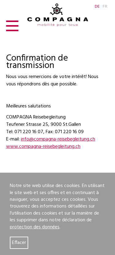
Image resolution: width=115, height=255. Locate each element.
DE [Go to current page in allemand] (97, 6)
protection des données (34, 227)
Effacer (19, 243)
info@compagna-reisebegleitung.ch (58, 139)
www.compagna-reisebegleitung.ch (43, 147)
